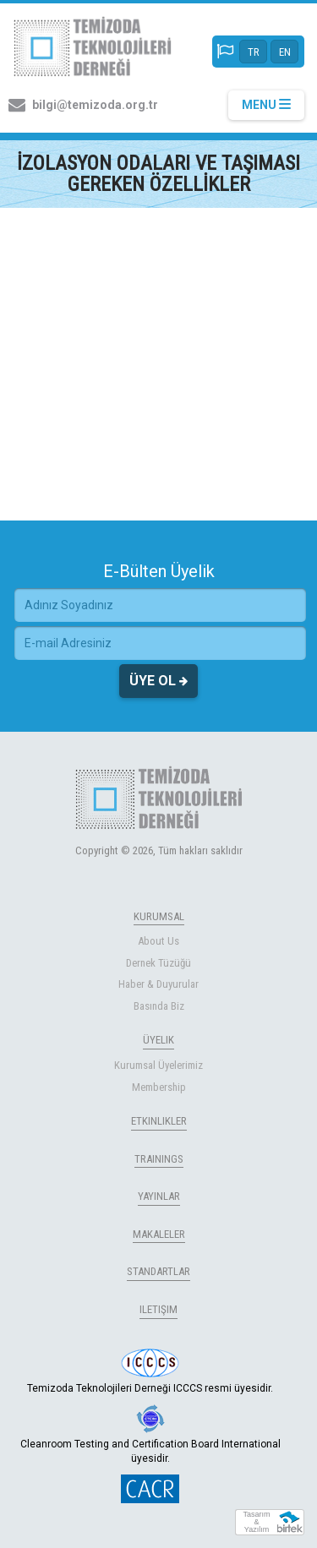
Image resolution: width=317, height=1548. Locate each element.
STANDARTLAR (158, 1271)
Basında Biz (159, 1006)
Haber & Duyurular (158, 984)
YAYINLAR (159, 1196)
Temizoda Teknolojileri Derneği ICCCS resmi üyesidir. (150, 1371)
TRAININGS (158, 1159)
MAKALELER (159, 1234)
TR (254, 52)
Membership (159, 1087)
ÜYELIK (158, 1039)
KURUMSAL (159, 916)
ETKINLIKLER (159, 1121)
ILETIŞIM (158, 1309)
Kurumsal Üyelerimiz (158, 1065)
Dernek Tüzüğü (158, 963)
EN (285, 52)
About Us (158, 941)
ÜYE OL (158, 681)
